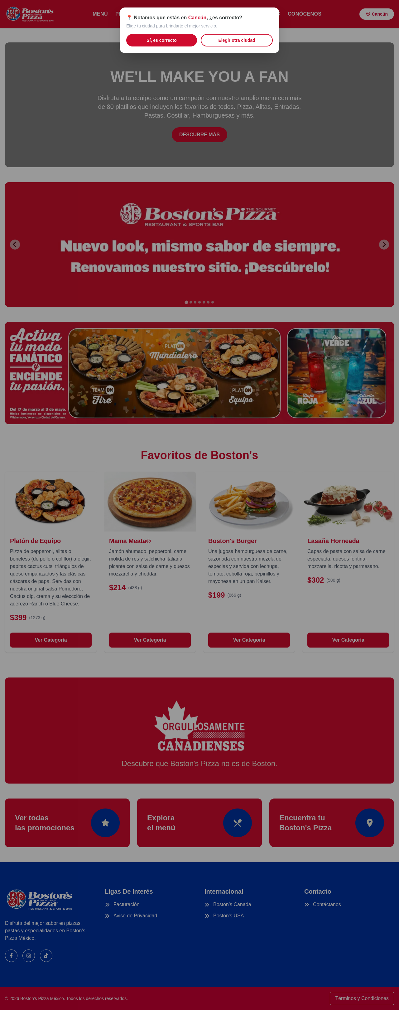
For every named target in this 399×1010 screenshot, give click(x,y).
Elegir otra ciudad (236, 40)
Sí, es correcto (162, 40)
